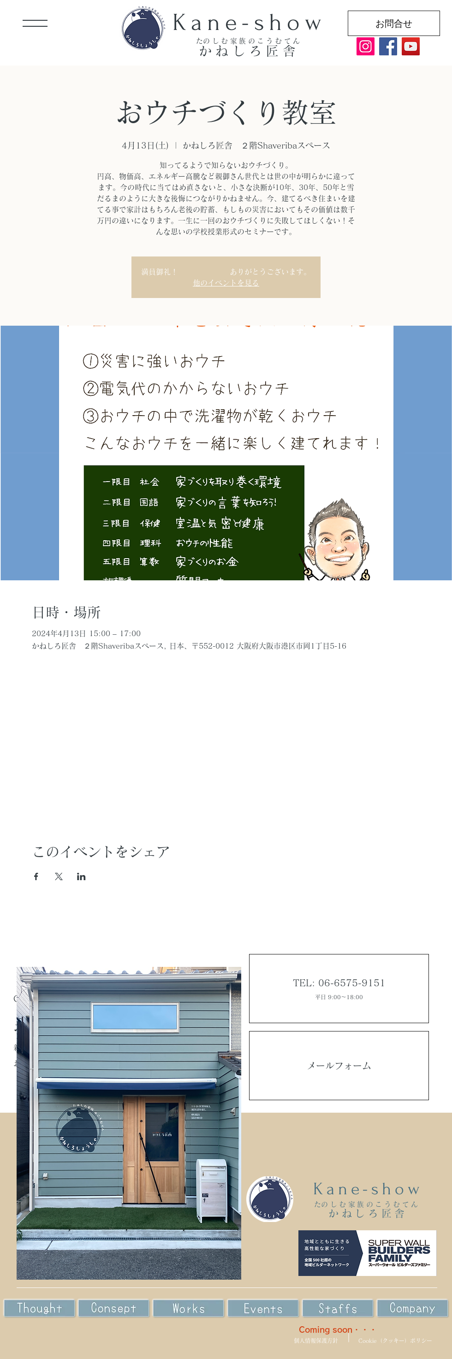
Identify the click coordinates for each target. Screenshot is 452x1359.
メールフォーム (339, 1065)
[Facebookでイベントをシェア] (36, 876)
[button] (35, 23)
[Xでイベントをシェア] (58, 876)
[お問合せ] (394, 23)
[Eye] (114, 1308)
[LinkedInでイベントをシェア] (81, 876)
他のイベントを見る (226, 282)
